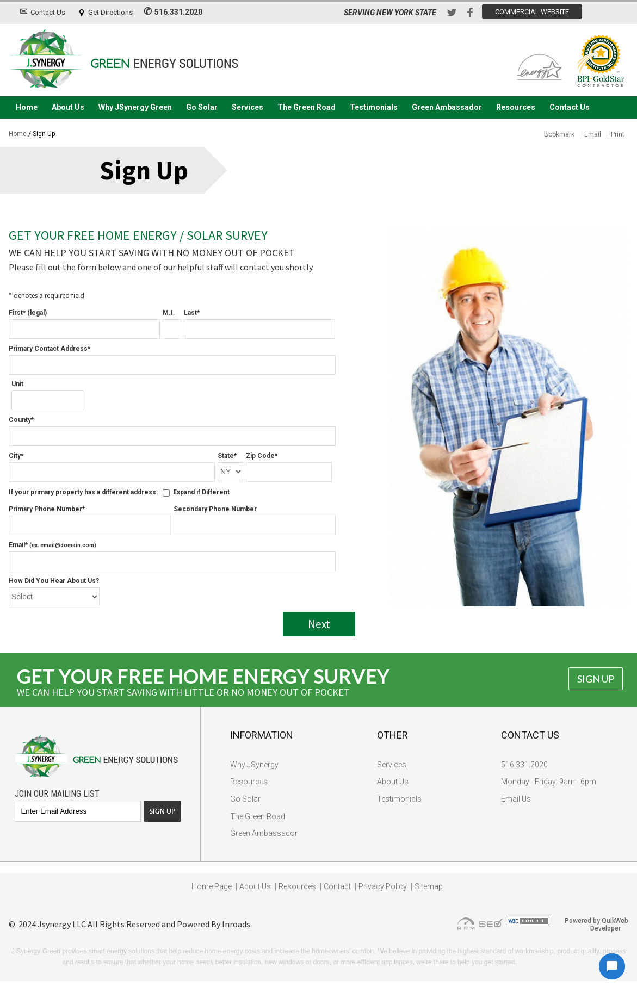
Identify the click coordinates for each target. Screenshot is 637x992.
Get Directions (110, 12)
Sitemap (429, 886)
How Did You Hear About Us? (54, 581)
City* (16, 456)
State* (227, 456)
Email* (52, 545)
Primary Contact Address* (49, 348)
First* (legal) (28, 313)
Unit (17, 384)
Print (617, 134)
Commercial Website (532, 12)
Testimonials (374, 107)
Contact (337, 886)
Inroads (236, 924)
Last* (192, 313)
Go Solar (202, 107)
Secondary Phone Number (215, 509)
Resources (515, 107)
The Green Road (306, 107)
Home (27, 107)
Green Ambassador (447, 107)
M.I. (169, 313)
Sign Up (595, 679)
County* (21, 420)
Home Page (211, 886)
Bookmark (559, 134)
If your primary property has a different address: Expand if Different (119, 492)
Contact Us (47, 12)
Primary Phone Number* (47, 509)
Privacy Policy (382, 886)
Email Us (516, 799)
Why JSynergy (254, 764)
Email (592, 134)
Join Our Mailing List (57, 794)
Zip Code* (261, 456)
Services (247, 107)
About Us (68, 107)
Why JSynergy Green (135, 107)
